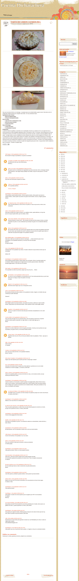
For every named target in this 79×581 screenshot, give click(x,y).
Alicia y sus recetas (12, 168)
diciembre (64, 173)
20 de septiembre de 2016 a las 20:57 (18, 193)
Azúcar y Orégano (12, 188)
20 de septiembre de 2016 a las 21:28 (25, 218)
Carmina (7, 350)
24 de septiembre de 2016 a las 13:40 (18, 413)
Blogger (72, 242)
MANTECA (62, 107)
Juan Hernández (8, 455)
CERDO (62, 80)
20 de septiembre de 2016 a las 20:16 (20, 184)
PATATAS (62, 116)
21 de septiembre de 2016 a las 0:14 (21, 237)
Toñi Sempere (8, 154)
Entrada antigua (9, 575)
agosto (63, 190)
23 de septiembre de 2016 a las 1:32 (22, 358)
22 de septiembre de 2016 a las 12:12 (19, 284)
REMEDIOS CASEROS (65, 131)
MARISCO (62, 108)
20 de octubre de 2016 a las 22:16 (15, 518)
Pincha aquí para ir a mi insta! (66, 65)
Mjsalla (6, 420)
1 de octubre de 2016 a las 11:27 (21, 502)
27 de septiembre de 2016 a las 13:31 (18, 486)
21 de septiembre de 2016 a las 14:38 (15, 248)
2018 (62, 167)
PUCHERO (62, 128)
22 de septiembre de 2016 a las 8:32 (21, 274)
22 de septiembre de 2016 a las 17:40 (18, 326)
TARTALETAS (63, 137)
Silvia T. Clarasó (8, 372)
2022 (62, 160)
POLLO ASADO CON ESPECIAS (69, 188)
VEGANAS (62, 144)
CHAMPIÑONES (63, 82)
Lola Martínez (11, 274)
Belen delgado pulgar (9, 237)
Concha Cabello (8, 317)
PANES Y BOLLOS (64, 112)
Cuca (6, 248)
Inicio (28, 574)
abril (63, 198)
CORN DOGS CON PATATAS (68, 186)
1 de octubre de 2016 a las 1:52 (17, 493)
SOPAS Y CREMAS (64, 135)
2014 (62, 208)
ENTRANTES (63, 96)
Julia (6, 518)
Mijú (6, 342)
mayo (63, 196)
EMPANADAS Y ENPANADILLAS (67, 93)
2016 (62, 171)
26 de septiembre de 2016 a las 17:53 (23, 464)
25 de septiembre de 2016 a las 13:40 (18, 448)
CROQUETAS (63, 89)
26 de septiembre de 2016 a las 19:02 (19, 478)
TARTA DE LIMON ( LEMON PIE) (69, 184)
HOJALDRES (63, 101)
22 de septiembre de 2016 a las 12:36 (15, 290)
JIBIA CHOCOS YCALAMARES (67, 105)
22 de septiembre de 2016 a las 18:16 (15, 342)
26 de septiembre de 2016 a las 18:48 (18, 472)
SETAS (61, 133)
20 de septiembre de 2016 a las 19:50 (23, 168)
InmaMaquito (8, 193)
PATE (61, 117)
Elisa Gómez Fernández (10, 358)
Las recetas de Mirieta (9, 502)
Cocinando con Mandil (12, 160)
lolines (6, 177)
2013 (62, 209)
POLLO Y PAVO (63, 123)
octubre (63, 177)
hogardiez (10, 309)
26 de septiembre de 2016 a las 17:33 (20, 455)
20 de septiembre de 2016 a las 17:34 (18, 154)
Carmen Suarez (11, 334)
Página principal (7, 15)
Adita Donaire (8, 434)
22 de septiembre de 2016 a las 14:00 (18, 301)
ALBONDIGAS (63, 75)
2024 (62, 156)
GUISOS (62, 100)
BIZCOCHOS (63, 79)
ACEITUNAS (63, 73)
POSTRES (62, 124)
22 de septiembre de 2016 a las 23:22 (16, 350)
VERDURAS (62, 145)
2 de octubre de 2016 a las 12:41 (17, 510)
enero (63, 203)
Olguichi (10, 284)
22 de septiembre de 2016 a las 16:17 (20, 309)
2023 (62, 158)
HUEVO (62, 103)
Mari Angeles (8, 268)
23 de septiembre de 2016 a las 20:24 (25, 391)
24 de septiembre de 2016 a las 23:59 (19, 434)
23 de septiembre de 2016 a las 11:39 (20, 372)
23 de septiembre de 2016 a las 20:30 (18, 399)
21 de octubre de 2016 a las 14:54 (18, 527)
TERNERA (62, 140)
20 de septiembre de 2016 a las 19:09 (25, 160)
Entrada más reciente (48, 575)
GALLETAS (62, 98)
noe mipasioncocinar (12, 203)
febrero (63, 201)
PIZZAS (61, 121)
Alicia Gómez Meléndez (13, 218)
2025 (62, 154)
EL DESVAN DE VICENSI (10, 405)
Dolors (6, 440)
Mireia (9, 228)
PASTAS (62, 114)
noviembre (64, 175)
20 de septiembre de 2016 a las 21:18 (24, 203)
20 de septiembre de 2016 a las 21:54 (18, 228)
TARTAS (31, 23)
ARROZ (61, 77)
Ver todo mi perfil (62, 57)
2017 (62, 169)
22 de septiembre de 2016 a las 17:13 (19, 317)
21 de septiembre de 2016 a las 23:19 (18, 268)
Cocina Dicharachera (22, 5)
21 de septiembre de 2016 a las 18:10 (18, 259)
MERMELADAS (63, 110)
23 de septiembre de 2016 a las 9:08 (15, 364)
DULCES (62, 91)
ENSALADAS (63, 94)
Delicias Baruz (8, 478)
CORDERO (62, 86)
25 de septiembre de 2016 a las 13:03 (16, 440)
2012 (62, 211)
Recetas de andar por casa (10, 464)
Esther (6, 210)
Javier (6, 290)
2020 (62, 163)
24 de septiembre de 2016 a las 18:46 (18, 427)
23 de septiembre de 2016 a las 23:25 (24, 405)
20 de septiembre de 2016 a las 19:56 (16, 177)
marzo (63, 199)
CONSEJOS (62, 84)
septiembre (64, 179)
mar (6, 364)
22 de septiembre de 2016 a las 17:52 (22, 334)
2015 (62, 206)
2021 (62, 162)
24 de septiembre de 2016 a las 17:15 (16, 420)
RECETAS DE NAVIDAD (65, 130)
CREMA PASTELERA (64, 87)
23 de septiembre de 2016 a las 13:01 (18, 380)
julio (63, 192)
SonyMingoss (8, 493)
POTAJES (62, 126)
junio (63, 194)
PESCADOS (62, 119)
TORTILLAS (62, 142)
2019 (62, 165)
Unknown (10, 184)
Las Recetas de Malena (12, 391)
